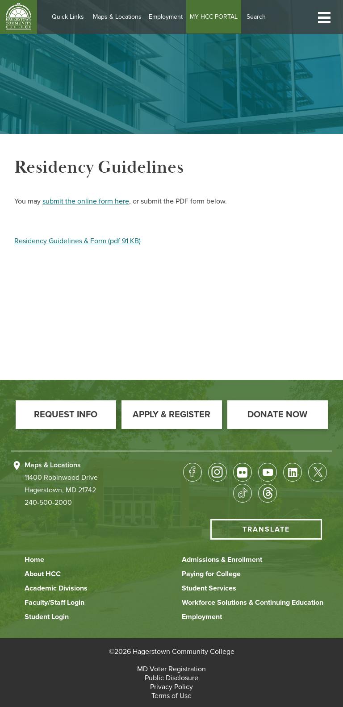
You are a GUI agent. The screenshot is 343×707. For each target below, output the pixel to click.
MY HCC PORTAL (216, 17)
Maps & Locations (119, 17)
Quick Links (70, 17)
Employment (168, 17)
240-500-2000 (48, 502)
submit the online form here (85, 201)
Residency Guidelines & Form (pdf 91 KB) (77, 241)
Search (258, 17)
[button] (324, 16)
